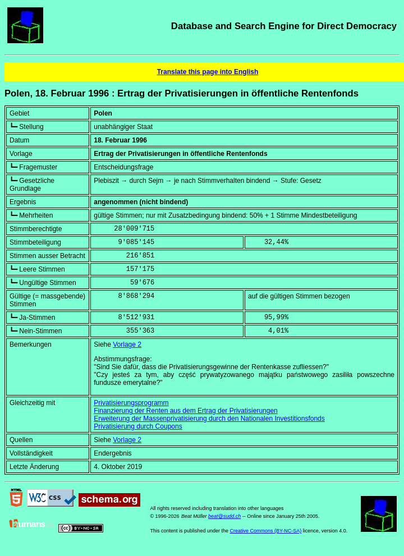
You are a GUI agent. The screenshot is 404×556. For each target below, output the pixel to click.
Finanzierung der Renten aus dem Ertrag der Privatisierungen (186, 411)
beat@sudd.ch (224, 516)
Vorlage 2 (127, 344)
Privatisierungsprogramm (131, 403)
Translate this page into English (208, 72)
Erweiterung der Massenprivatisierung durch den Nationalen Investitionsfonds (209, 418)
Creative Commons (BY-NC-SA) (266, 531)
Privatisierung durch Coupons (138, 426)
